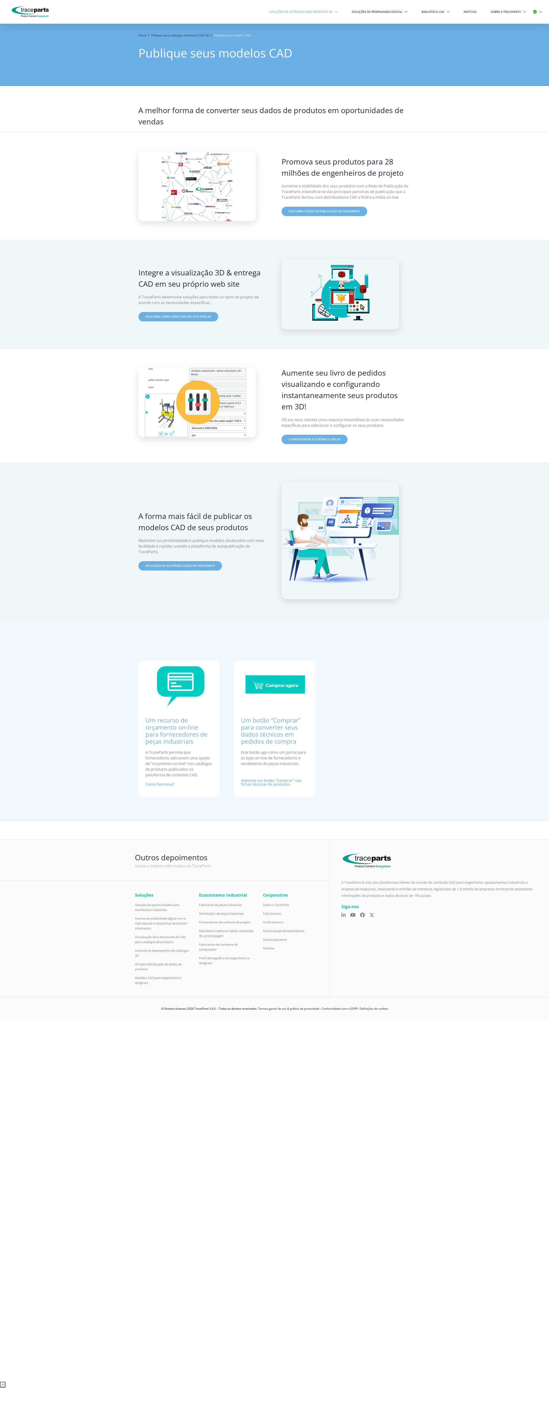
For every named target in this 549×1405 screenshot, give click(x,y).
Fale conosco (272, 913)
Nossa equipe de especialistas (283, 931)
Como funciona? (159, 784)
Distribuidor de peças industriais (221, 913)
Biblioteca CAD (433, 12)
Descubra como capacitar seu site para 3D (178, 317)
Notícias (470, 12)
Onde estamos (273, 922)
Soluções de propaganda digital (377, 12)
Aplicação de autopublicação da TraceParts (180, 566)
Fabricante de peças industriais (220, 905)
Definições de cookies (374, 1009)
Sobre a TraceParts (506, 12)
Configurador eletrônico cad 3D (314, 439)
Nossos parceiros (275, 939)
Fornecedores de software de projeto (225, 922)
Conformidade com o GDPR (339, 1009)
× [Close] (3, 1384)
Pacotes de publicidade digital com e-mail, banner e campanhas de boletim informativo (161, 923)
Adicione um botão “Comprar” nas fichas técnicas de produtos (271, 782)
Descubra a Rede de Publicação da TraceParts (324, 211)
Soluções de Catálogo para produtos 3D (301, 12)
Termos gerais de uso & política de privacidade (288, 1009)
